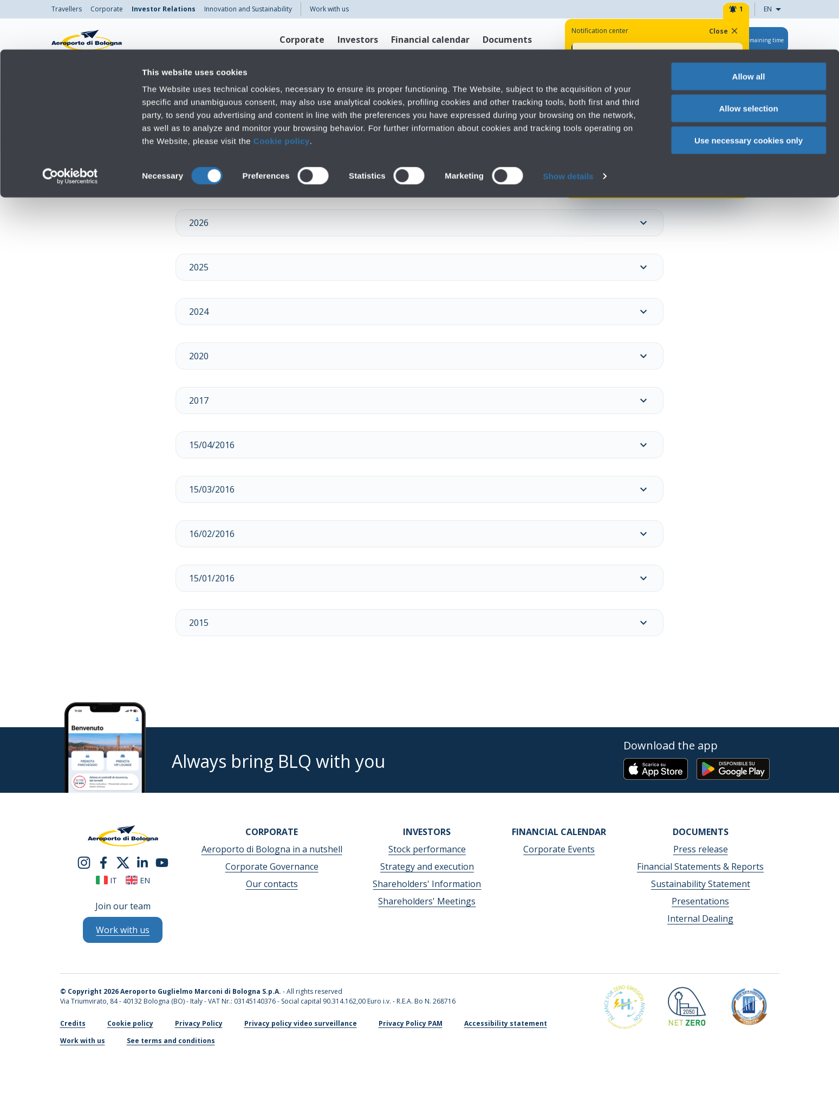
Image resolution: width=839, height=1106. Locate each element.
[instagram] (83, 862)
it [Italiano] (106, 880)
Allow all (748, 26)
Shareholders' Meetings (427, 901)
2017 (419, 400)
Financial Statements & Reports (700, 866)
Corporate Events (559, 849)
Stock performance (427, 849)
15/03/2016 (419, 489)
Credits (73, 1023)
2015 (419, 622)
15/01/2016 (419, 578)
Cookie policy (281, 91)
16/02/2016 (419, 533)
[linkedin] (142, 862)
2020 (419, 356)
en (138, 880)
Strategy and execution (427, 866)
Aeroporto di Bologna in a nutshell (271, 849)
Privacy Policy (199, 1023)
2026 (419, 222)
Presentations (700, 901)
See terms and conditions (171, 1040)
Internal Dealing (700, 918)
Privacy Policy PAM (411, 1023)
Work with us (82, 1040)
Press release (700, 849)
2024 (419, 311)
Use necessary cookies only (748, 90)
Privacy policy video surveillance (300, 1023)
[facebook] (103, 862)
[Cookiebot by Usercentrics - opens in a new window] (70, 127)
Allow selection (748, 58)
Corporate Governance (271, 866)
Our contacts (272, 884)
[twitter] (122, 862)
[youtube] (161, 862)
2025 (419, 267)
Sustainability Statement (700, 884)
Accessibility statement (505, 1023)
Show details (568, 126)
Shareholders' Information (427, 884)
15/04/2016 (419, 444)
